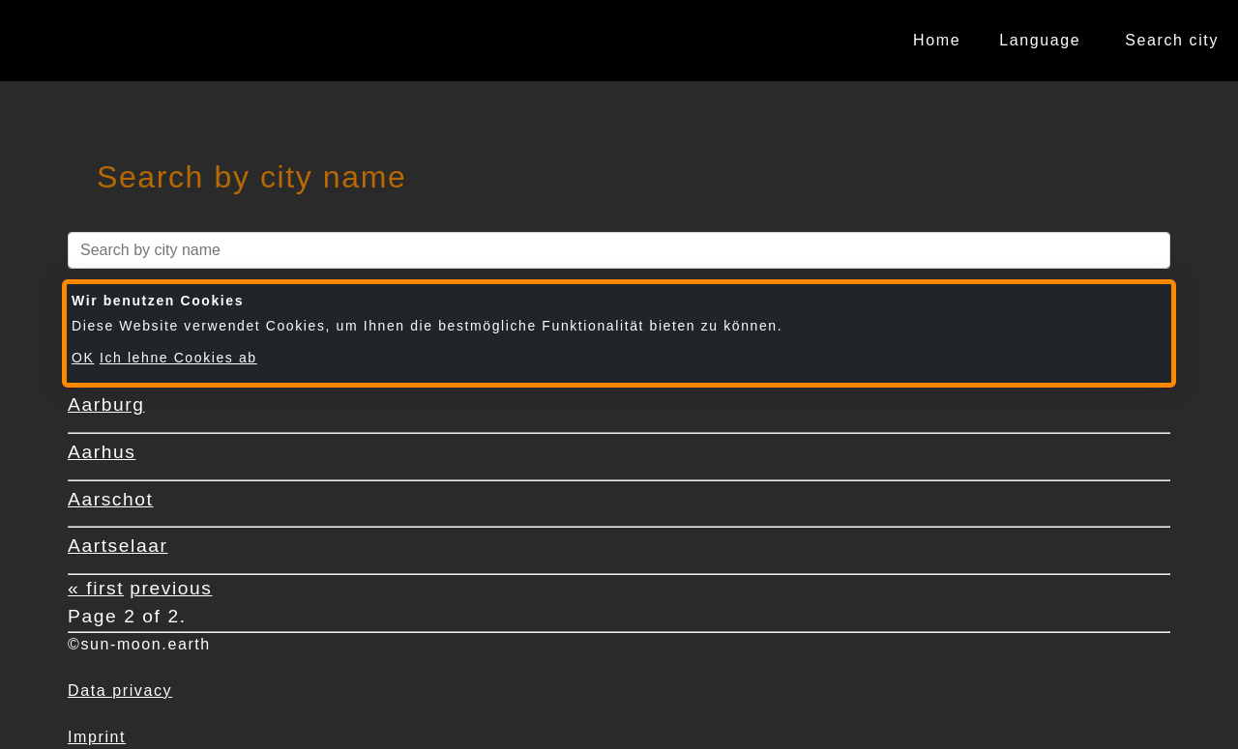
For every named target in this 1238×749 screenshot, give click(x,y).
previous (171, 588)
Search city (1172, 40)
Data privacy (120, 690)
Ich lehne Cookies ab (178, 357)
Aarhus (101, 452)
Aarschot (111, 499)
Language (1039, 40)
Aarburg (106, 404)
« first (96, 588)
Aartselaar (117, 545)
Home (936, 40)
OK (83, 357)
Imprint (97, 737)
